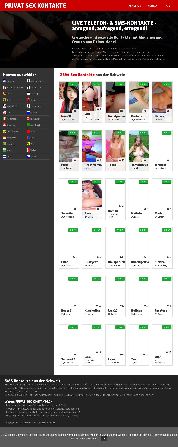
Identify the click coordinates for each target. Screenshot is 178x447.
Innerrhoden (36, 106)
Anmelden (135, 5)
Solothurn (11, 137)
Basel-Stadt (35, 87)
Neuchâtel (11, 118)
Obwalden (12, 125)
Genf (9, 99)
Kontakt (153, 5)
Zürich (33, 156)
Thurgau (11, 143)
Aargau (10, 81)
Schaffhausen (13, 131)
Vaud (9, 150)
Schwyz (34, 131)
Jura (9, 112)
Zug (9, 156)
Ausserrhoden (37, 81)
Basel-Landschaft (15, 87)
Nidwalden (35, 118)
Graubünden (13, 106)
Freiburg (34, 93)
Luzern (33, 112)
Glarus (33, 99)
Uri (31, 143)
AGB (168, 5)
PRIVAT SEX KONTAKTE (36, 5)
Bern (9, 93)
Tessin (33, 137)
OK (104, 438)
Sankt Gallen (36, 125)
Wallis (33, 150)
